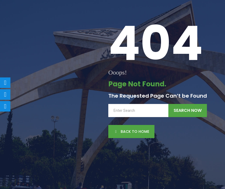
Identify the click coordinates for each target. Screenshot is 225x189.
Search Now (188, 110)
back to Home (131, 131)
